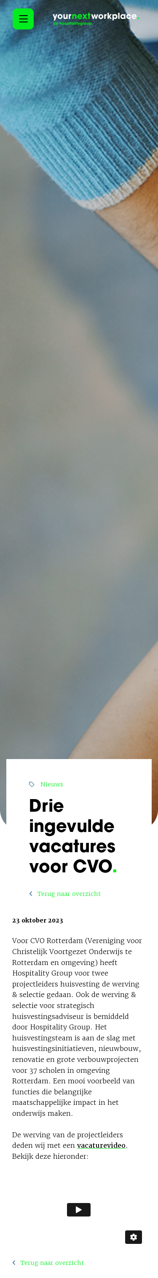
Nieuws (46, 784)
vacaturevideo (101, 1145)
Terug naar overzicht (65, 894)
